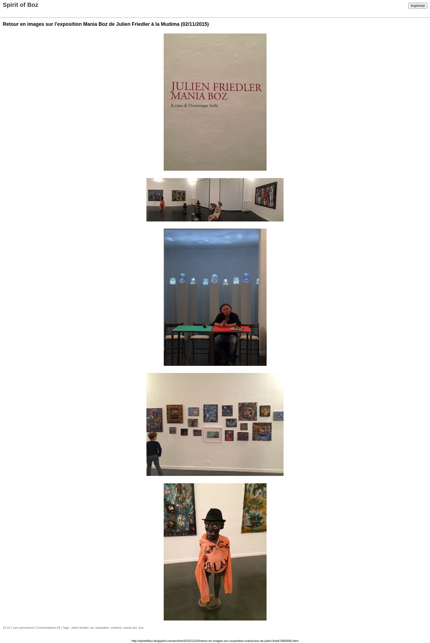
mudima (116, 627)
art (92, 627)
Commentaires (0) (48, 627)
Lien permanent (23, 627)
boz (141, 627)
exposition (102, 627)
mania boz (130, 627)
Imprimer (418, 6)
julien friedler (80, 627)
